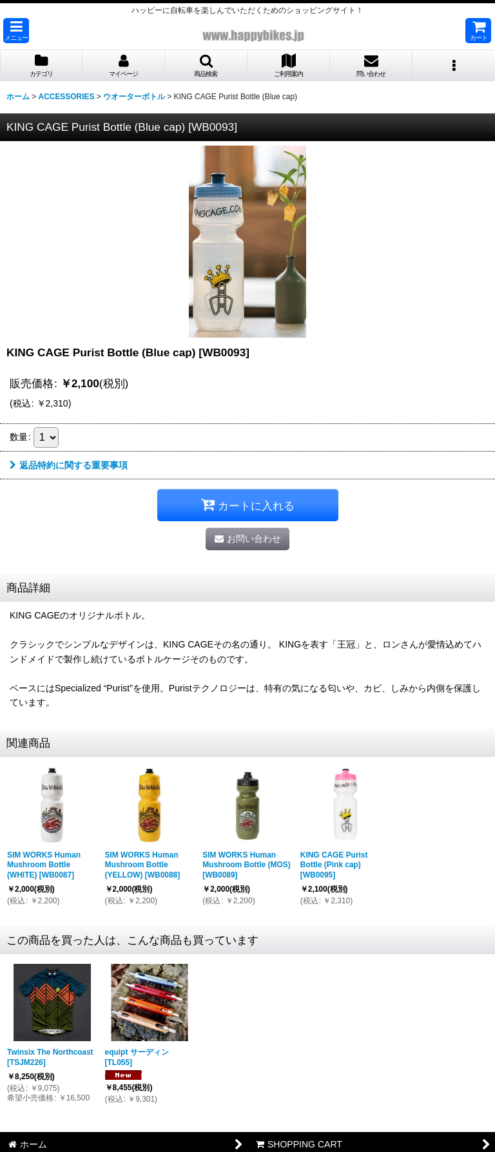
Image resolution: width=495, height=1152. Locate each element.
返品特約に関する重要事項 (69, 465)
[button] (16, 30)
